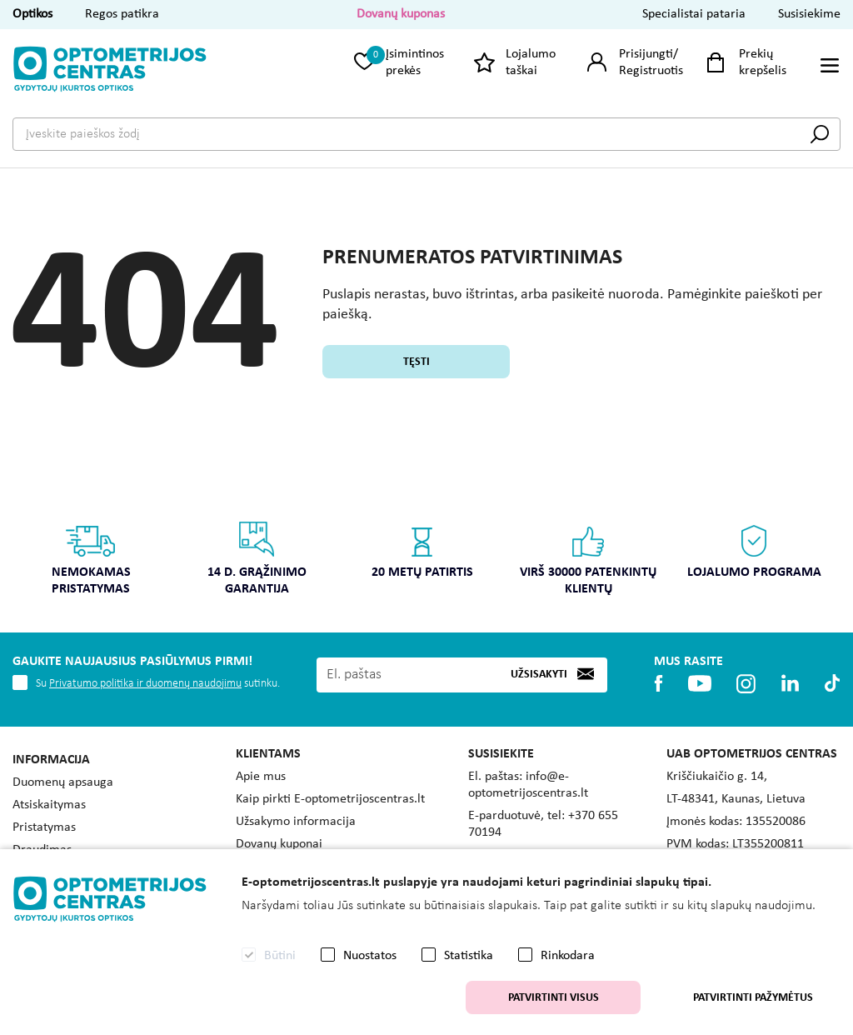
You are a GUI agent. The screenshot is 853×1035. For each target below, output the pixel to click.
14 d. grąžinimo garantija (257, 558)
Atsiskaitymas (49, 805)
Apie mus (261, 776)
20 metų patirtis (423, 549)
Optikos (32, 14)
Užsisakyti (539, 674)
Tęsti (416, 362)
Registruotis (651, 71)
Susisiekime (809, 14)
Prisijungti (646, 54)
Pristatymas (44, 827)
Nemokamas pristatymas (91, 558)
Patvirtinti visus (553, 998)
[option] (91, 564)
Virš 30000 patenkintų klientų (589, 558)
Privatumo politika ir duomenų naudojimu (145, 684)
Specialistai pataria (694, 14)
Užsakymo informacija (296, 821)
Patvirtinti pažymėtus (753, 998)
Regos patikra (122, 14)
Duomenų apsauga (62, 782)
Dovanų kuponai (279, 844)
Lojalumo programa (754, 549)
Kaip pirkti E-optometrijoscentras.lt (330, 799)
